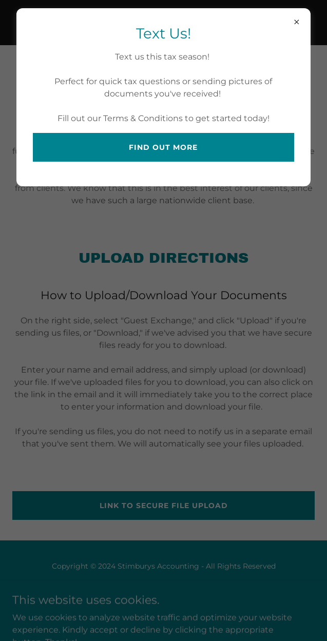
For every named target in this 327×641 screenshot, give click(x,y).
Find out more (163, 147)
